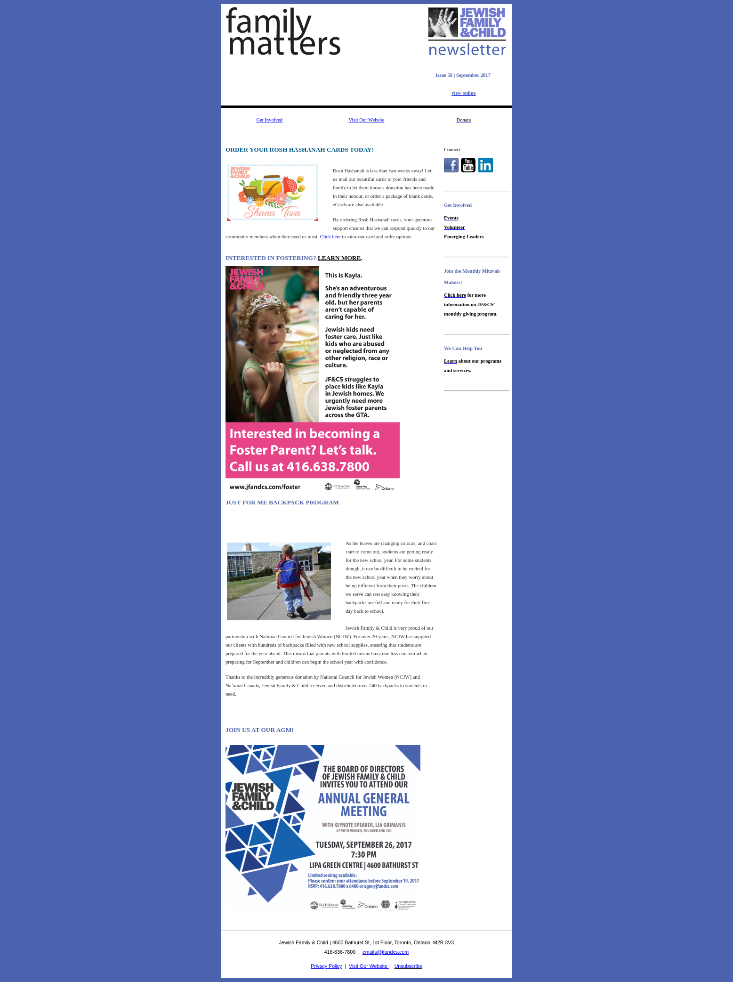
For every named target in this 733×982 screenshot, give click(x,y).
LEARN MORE (339, 257)
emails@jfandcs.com (385, 952)
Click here (330, 236)
